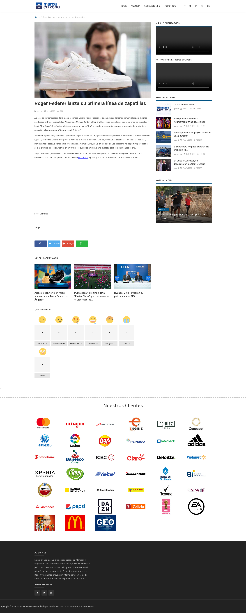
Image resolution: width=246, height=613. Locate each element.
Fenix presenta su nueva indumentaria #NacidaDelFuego (189, 120)
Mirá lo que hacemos (184, 104)
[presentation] (200, 191)
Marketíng (163, 210)
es (209, 5)
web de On (83, 157)
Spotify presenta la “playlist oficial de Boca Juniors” (192, 134)
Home (123, 5)
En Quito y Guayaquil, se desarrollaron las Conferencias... (190, 162)
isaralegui (178, 126)
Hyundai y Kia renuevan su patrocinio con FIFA (128, 294)
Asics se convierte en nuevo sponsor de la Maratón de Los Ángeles (50, 296)
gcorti (176, 108)
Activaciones (152, 5)
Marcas (38, 111)
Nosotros (170, 5)
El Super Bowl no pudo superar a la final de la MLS (191, 148)
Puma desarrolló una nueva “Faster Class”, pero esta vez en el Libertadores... (91, 296)
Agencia (135, 5)
